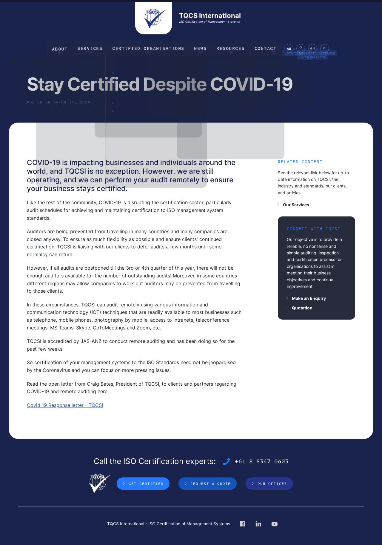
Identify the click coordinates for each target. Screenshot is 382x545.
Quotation (302, 306)
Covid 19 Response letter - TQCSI (65, 404)
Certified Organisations (149, 48)
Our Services (296, 203)
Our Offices (272, 483)
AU (284, 48)
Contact (262, 48)
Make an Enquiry (309, 297)
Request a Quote (210, 483)
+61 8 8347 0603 (262, 461)
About (63, 48)
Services (92, 48)
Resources (228, 48)
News (199, 48)
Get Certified (146, 483)
